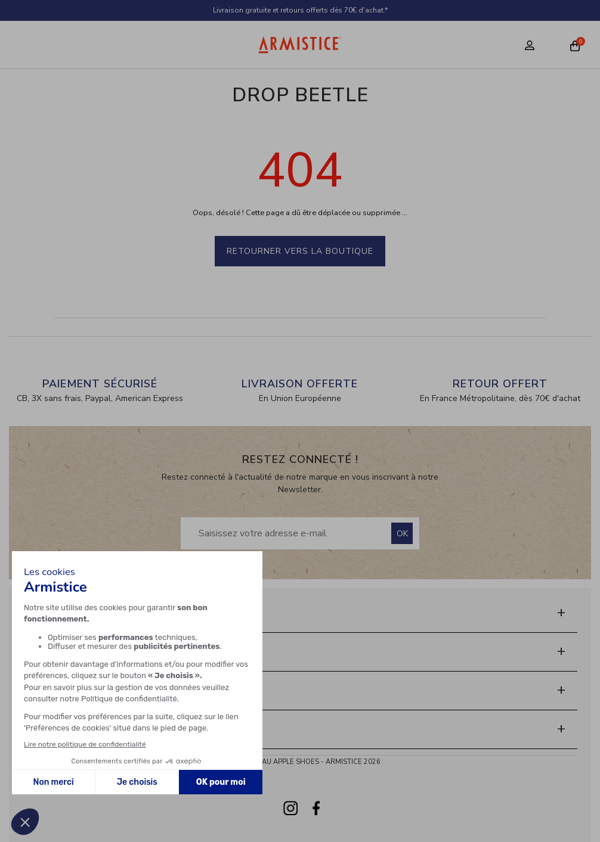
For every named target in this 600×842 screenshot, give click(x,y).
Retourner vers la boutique (300, 251)
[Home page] (300, 45)
